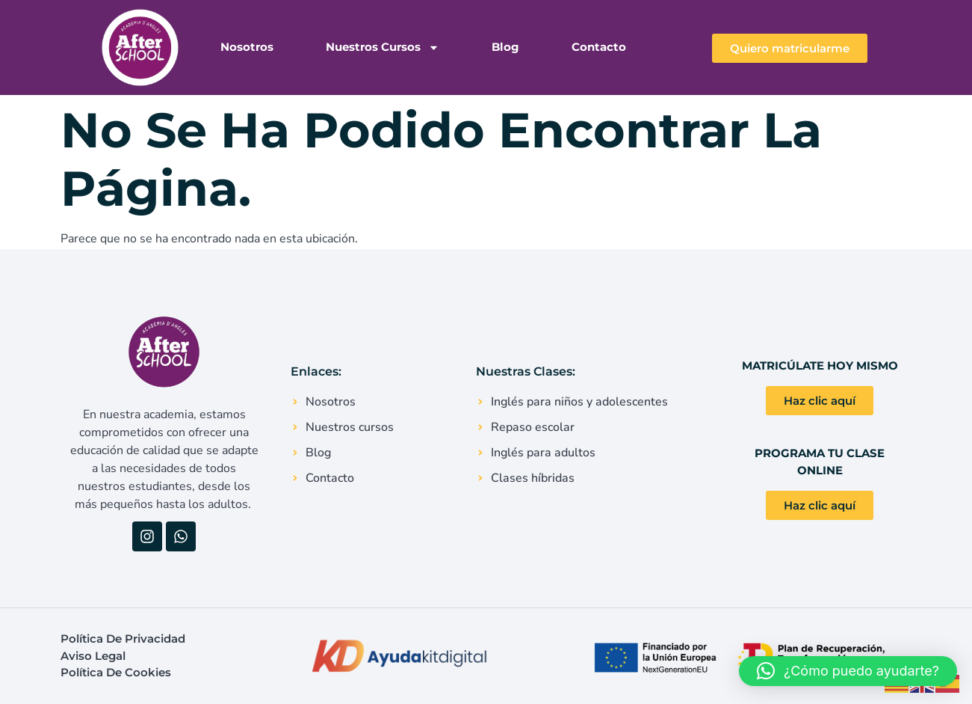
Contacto (599, 47)
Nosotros (246, 47)
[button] (848, 671)
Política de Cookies (116, 672)
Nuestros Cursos (382, 47)
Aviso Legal (93, 656)
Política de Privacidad (123, 638)
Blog (505, 47)
